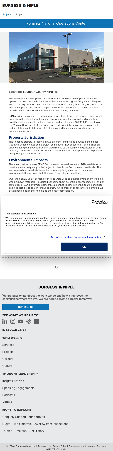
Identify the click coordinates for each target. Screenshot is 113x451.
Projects (7, 14)
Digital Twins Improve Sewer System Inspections (35, 423)
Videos (7, 401)
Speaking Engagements (18, 388)
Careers (7, 358)
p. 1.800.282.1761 (14, 329)
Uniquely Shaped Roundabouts (23, 416)
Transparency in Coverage (82, 446)
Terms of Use (44, 446)
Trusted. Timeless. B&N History (23, 430)
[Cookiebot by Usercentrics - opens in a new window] (94, 202)
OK (84, 246)
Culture (7, 365)
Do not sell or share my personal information (76, 237)
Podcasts (8, 395)
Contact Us (26, 306)
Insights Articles (13, 381)
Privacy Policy (59, 446)
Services (8, 344)
